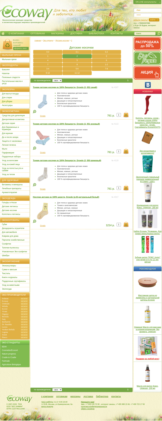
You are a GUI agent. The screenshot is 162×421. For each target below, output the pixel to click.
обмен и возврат (88, 409)
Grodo (42, 116)
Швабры (5, 255)
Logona (5, 332)
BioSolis (5, 317)
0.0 (47, 52)
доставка (88, 396)
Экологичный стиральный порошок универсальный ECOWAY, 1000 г (147, 179)
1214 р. (110, 225)
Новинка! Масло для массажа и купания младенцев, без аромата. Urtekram (147, 329)
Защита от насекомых (12, 141)
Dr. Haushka (7, 324)
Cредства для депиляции (13, 115)
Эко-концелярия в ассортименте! (147, 152)
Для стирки (7, 97)
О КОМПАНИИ (16, 33)
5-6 (77, 69)
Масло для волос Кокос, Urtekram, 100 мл (148, 387)
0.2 (106, 52)
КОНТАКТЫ (116, 33)
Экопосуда (7, 289)
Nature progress (9, 354)
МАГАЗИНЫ (57, 33)
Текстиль (6, 273)
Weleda (5, 306)
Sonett (4, 335)
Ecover (4, 309)
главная (38, 40)
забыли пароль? (140, 20)
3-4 (47, 69)
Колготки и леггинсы (11, 214)
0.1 (77, 52)
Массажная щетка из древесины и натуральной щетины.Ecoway (147, 297)
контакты (116, 396)
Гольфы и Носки (9, 202)
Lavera (4, 327)
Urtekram (5, 304)
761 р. (111, 115)
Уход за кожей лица (11, 164)
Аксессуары (7, 105)
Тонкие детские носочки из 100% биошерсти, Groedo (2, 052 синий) (65, 87)
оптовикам (61, 396)
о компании (47, 396)
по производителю (42, 80)
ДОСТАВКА (76, 33)
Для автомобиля (9, 232)
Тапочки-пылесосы (10, 248)
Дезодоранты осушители (13, 228)
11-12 (77, 73)
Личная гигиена (9, 145)
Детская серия (8, 123)
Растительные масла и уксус (12, 82)
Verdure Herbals (8, 329)
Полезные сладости (11, 77)
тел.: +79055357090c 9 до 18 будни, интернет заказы (144, 25)
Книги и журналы (9, 277)
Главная (3, 33)
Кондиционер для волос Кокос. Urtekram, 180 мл (147, 206)
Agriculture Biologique (11, 364)
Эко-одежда (48, 40)
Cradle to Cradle (9, 357)
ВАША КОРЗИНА (18, 41)
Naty (4, 319)
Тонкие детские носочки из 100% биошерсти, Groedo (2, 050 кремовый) (67, 160)
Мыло (4, 149)
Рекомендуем (147, 269)
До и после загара (10, 137)
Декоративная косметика (13, 119)
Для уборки (7, 101)
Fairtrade (6, 361)
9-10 (48, 73)
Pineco (4, 337)
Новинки (147, 91)
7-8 (106, 69)
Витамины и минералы (12, 184)
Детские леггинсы (10, 206)
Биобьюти (6, 322)
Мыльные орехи (9, 59)
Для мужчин (7, 133)
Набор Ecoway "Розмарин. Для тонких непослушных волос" (147, 232)
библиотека (102, 396)
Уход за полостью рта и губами (12, 169)
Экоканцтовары (9, 266)
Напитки (5, 73)
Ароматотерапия (9, 192)
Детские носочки (62, 40)
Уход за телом (8, 174)
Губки (4, 224)
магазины (75, 396)
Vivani (4, 311)
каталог (24, 298)
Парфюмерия (8, 153)
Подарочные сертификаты (14, 281)
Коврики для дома (10, 236)
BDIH (4, 347)
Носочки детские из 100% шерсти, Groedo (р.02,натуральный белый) (66, 197)
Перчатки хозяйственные (13, 240)
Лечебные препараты (11, 188)
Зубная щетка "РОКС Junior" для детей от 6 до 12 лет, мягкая (147, 259)
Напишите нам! (87, 402)
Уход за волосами (10, 160)
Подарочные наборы (11, 156)
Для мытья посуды (10, 94)
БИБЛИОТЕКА (96, 33)
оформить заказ (20, 48)
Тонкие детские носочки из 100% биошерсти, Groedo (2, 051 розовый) (66, 124)
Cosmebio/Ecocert (10, 350)
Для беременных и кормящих (10, 128)
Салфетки (6, 244)
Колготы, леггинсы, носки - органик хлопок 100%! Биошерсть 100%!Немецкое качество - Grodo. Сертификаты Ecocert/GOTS (147, 122)
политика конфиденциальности (94, 406)
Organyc (5, 314)
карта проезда (47, 406)
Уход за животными (10, 285)
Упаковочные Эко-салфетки (14, 251)
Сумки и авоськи (9, 269)
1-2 (106, 64)
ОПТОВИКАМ (37, 33)
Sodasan (5, 298)
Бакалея (6, 69)
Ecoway (5, 301)
